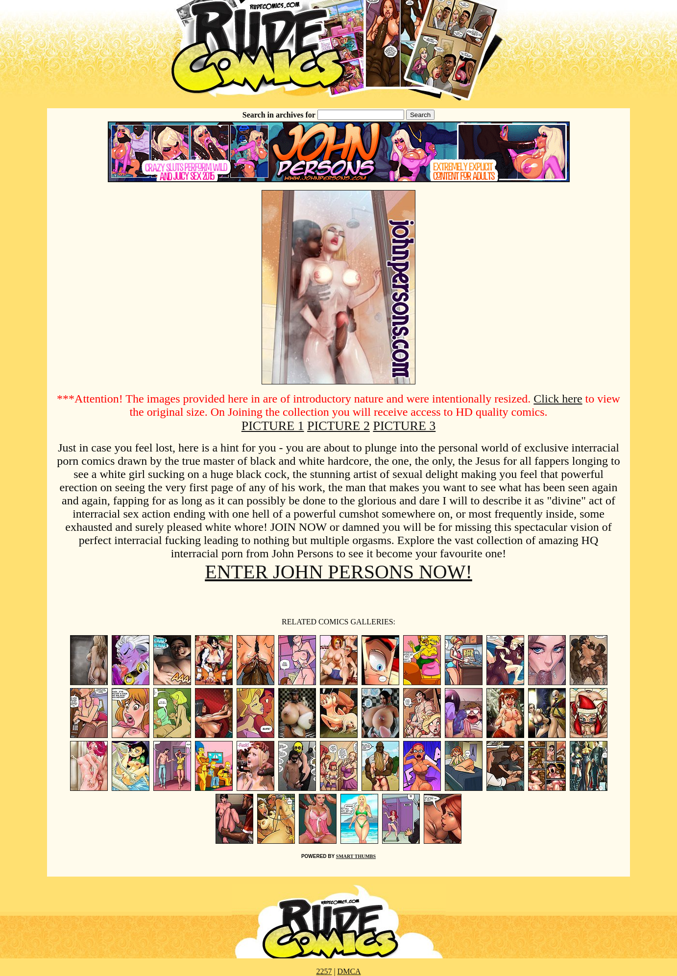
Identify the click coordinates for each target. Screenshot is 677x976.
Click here (557, 398)
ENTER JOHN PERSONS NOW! (338, 572)
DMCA (349, 971)
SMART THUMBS (356, 856)
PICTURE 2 (338, 426)
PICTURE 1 (273, 426)
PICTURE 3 (404, 426)
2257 (324, 971)
